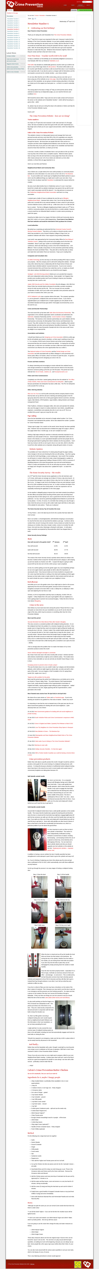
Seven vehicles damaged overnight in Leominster (42, 652)
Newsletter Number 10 (13, 37)
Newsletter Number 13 (13, 41)
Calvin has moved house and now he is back (16, 60)
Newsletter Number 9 (13, 35)
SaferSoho (31, 317)
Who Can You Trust (33, 393)
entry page (53, 79)
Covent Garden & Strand (59, 317)
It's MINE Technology (34, 259)
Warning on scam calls (41, 745)
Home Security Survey (86, 10)
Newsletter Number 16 (13, 48)
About (88, 5)
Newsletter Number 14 (13, 44)
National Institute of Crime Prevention (40, 351)
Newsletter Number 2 (13, 21)
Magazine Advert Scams (16, 64)
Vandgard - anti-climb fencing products (38, 274)
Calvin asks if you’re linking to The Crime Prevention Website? (52, 741)
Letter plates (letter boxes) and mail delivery (57, 997)
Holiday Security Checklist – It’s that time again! (48, 749)
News (72, 5)
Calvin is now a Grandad (16, 72)
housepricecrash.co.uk (61, 372)
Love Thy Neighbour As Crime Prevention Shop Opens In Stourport (54, 727)
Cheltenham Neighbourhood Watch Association (43, 192)
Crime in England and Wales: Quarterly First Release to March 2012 (54, 723)
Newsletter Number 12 (13, 39)
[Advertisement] (84, 42)
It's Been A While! (16, 56)
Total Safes (31, 64)
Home (65, 5)
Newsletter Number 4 (13, 25)
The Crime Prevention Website (62, 35)
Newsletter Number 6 (13, 29)
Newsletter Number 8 (13, 33)
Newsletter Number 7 (13, 31)
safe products (52, 67)
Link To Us (79, 1)
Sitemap (32, 1264)
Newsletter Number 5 (13, 27)
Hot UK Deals (39, 372)
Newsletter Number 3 (13, 23)
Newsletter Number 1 (13, 19)
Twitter (48, 697)
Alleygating (37, 601)
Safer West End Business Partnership (60, 312)
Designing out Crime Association (54, 337)
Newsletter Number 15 (13, 46)
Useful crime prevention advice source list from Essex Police (16, 68)
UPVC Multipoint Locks (34, 296)
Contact (80, 5)
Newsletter (74, 10)
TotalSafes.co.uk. (54, 61)
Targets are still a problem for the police (39, 677)
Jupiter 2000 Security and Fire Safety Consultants (42, 284)
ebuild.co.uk (47, 372)
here (35, 94)
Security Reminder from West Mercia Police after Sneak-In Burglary (47, 622)
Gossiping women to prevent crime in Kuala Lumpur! (42, 665)
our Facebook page (58, 697)
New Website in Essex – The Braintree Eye (47, 731)
